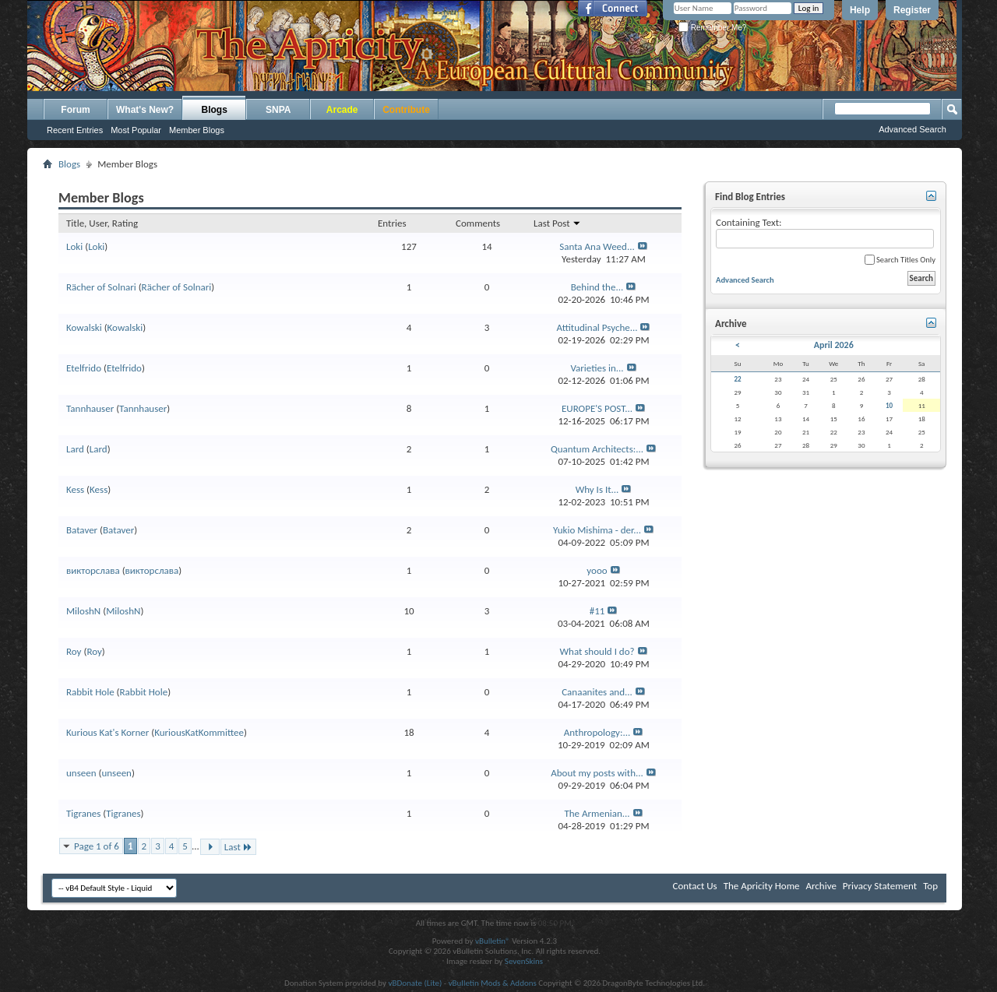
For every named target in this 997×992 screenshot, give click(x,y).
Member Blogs (196, 130)
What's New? (145, 109)
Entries (392, 223)
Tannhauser (90, 408)
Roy (73, 651)
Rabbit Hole (90, 692)
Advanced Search (912, 129)
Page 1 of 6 (96, 846)
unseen (81, 773)
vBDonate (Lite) (415, 983)
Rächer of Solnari (101, 287)
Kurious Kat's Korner (107, 732)
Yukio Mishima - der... (597, 530)
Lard (75, 449)
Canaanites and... (597, 692)
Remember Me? (712, 27)
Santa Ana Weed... (597, 246)
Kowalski (84, 327)
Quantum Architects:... (597, 449)
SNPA (278, 109)
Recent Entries (75, 130)
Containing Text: (825, 232)
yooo (597, 570)
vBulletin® (492, 941)
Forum (75, 109)
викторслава (93, 570)
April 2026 (834, 344)
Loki (74, 246)
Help (860, 10)
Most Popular (136, 130)
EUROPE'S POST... (597, 408)
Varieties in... (596, 368)
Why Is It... (597, 489)
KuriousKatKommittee (199, 732)
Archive (820, 886)
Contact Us (695, 886)
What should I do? (596, 651)
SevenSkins (524, 961)
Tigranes (83, 813)
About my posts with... (597, 773)
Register (912, 10)
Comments (478, 223)
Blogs (214, 109)
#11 (597, 611)
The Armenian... (596, 813)
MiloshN (83, 611)
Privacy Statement (880, 886)
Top (930, 886)
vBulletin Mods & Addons (493, 983)
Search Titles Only (900, 260)
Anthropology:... (597, 732)
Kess (75, 489)
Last (238, 847)
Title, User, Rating (102, 223)
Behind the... (597, 287)
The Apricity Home (762, 886)
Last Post (557, 223)
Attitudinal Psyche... (597, 327)
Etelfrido (83, 368)
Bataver (81, 530)
